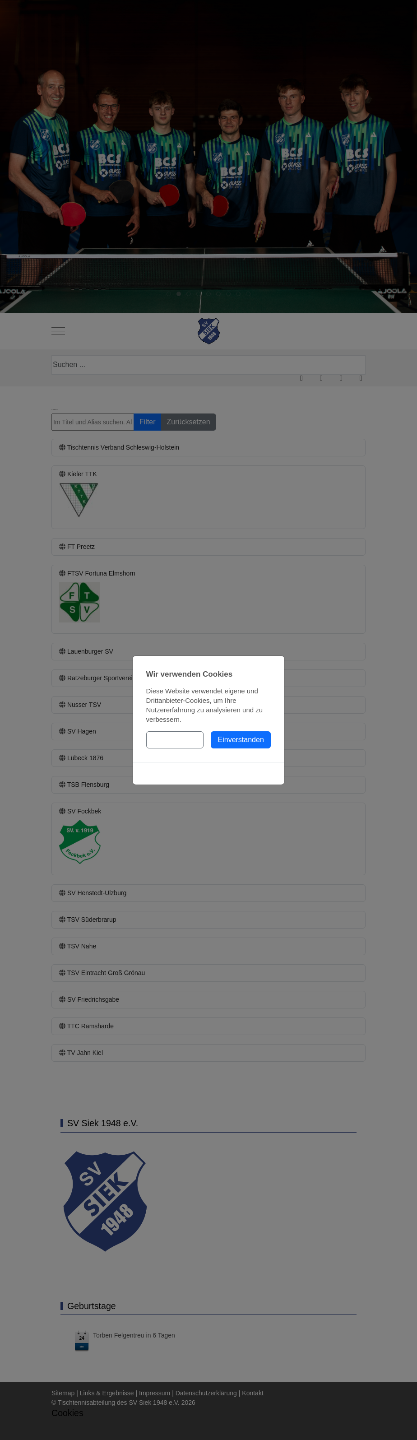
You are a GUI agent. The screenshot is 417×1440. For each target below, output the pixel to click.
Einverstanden (241, 739)
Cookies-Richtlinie (208, 773)
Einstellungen (174, 739)
